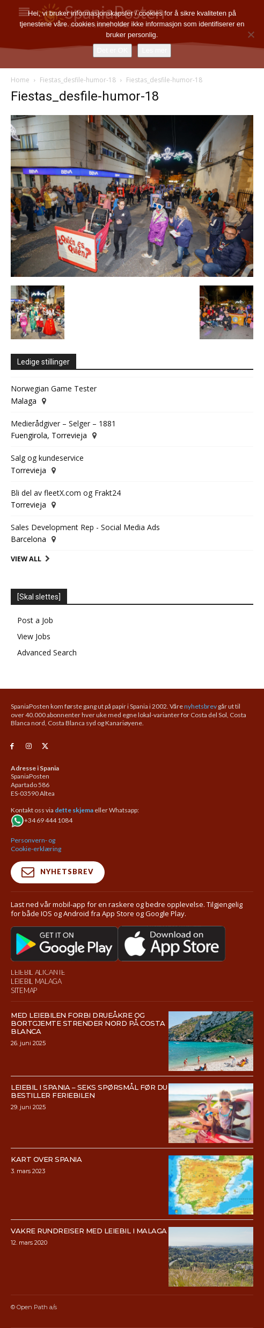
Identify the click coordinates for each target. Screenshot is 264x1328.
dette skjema (74, 810)
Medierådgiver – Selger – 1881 (63, 423)
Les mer (154, 50)
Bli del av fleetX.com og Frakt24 (66, 493)
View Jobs (33, 636)
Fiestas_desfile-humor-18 (78, 79)
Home (20, 79)
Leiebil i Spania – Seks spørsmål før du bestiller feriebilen (89, 1091)
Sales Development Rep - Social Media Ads (85, 527)
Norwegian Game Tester (54, 388)
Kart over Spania (46, 1159)
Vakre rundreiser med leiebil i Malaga (89, 1230)
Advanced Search (47, 652)
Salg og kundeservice (47, 458)
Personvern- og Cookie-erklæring (36, 844)
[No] (250, 34)
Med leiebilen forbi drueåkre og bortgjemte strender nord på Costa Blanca (88, 1023)
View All (26, 558)
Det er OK (112, 50)
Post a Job (35, 620)
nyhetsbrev (200, 706)
